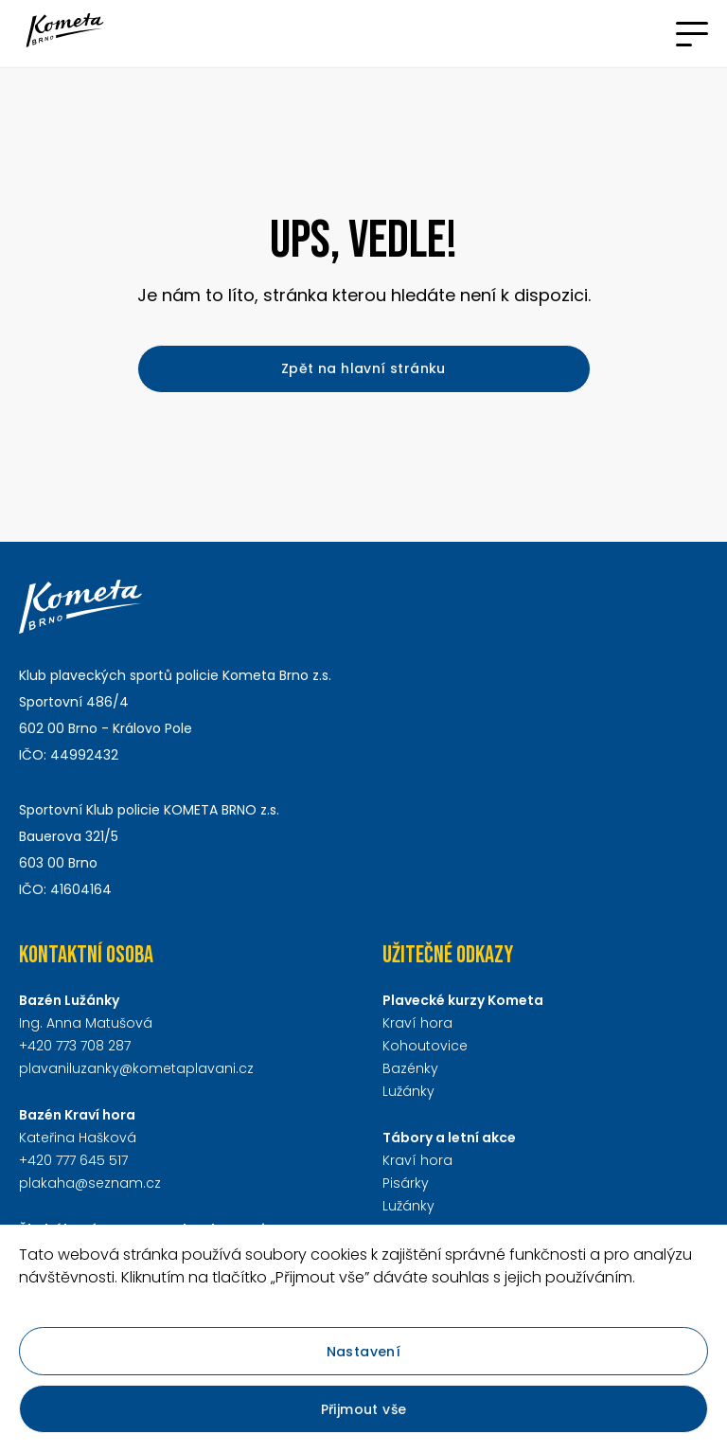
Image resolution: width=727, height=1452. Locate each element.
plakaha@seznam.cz (90, 1183)
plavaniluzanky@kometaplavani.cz (136, 1068)
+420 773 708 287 (75, 1045)
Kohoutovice (425, 1045)
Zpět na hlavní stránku (363, 368)
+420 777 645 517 (73, 1160)
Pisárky (405, 1183)
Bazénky (410, 1068)
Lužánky (408, 1091)
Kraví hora (417, 1022)
